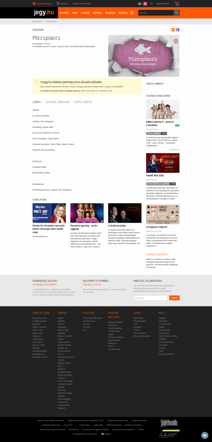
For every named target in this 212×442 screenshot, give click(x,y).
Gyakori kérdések (139, 420)
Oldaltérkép (74, 429)
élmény (97, 12)
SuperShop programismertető (52, 429)
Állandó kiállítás (115, 328)
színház (64, 12)
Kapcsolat (68, 425)
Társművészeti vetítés (168, 336)
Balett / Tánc (63, 330)
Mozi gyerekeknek (166, 354)
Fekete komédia (65, 375)
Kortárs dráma (64, 351)
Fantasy (162, 348)
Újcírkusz (62, 390)
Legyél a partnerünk (82, 3)
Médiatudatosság (114, 425)
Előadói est (62, 348)
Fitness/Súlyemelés (142, 336)
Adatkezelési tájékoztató (117, 420)
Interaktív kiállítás (115, 337)
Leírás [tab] (37, 102)
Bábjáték (61, 333)
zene (75, 12)
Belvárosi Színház (154, 231)
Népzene (36, 324)
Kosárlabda (138, 318)
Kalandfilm (163, 345)
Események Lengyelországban (95, 429)
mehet (174, 298)
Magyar (106, 434)
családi (85, 12)
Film (85, 330)
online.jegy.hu (92, 284)
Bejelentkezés (162, 3)
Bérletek (64, 3)
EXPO (111, 346)
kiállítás (123, 12)
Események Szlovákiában (123, 429)
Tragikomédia (63, 405)
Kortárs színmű (64, 345)
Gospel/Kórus (38, 354)
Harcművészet (140, 333)
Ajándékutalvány (44, 3)
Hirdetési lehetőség (133, 425)
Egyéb (60, 318)
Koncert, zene (41, 313)
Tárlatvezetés (114, 331)
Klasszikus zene (40, 318)
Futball (136, 330)
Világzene (37, 336)
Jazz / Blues (38, 342)
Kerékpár (137, 327)
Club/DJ (36, 348)
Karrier (141, 429)
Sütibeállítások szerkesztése (85, 434)
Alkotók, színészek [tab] (57, 102)
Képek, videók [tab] (83, 102)
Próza (60, 354)
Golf (135, 324)
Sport (137, 313)
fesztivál (110, 12)
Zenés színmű (64, 342)
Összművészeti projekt (93, 318)
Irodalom (61, 378)
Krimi (60, 366)
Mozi (161, 313)
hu (151, 3)
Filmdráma (163, 321)
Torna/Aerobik (140, 321)
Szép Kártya (84, 425)
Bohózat (61, 369)
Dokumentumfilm (166, 342)
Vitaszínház (63, 402)
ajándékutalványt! (45, 284)
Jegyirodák (98, 425)
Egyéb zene (38, 333)
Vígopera (62, 408)
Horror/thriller (164, 330)
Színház (63, 313)
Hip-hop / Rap (39, 345)
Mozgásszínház (64, 372)
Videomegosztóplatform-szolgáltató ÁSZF (86, 420)
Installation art (114, 349)
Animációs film (165, 324)
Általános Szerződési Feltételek (50, 420)
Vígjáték (61, 321)
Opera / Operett (39, 327)
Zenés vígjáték (64, 399)
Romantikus (164, 333)
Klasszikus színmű (66, 357)
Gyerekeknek (114, 340)
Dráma (61, 339)
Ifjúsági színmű (64, 363)
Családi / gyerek (40, 321)
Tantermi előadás (65, 393)
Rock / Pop (37, 330)
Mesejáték (62, 327)
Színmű (61, 360)
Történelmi (112, 325)
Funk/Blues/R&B (40, 351)
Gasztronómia (89, 321)
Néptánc (61, 396)
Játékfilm (162, 339)
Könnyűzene (38, 339)
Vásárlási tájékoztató (51, 425)
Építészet (112, 343)
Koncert (86, 324)
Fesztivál (89, 313)
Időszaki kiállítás (115, 322)
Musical (61, 324)
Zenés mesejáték (65, 381)
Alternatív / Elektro (40, 357)
